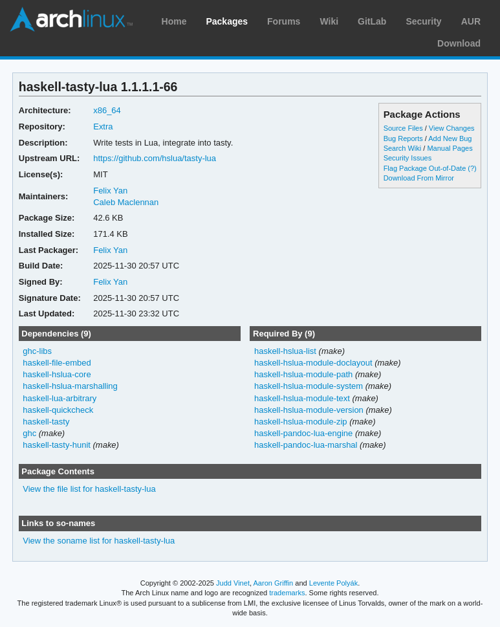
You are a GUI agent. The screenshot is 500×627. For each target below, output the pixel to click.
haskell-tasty (46, 421)
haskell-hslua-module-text (302, 398)
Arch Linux (71, 19)
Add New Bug (450, 138)
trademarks (287, 593)
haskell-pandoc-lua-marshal (306, 445)
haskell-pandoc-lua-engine (303, 433)
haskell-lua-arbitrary (59, 398)
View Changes (452, 128)
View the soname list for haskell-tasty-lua (99, 540)
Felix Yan (110, 190)
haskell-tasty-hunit (57, 445)
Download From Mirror (419, 178)
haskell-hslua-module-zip (300, 421)
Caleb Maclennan (125, 202)
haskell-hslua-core (57, 374)
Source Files (403, 128)
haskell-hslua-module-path (303, 374)
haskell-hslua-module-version (309, 410)
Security (423, 21)
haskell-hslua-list (285, 351)
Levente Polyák (333, 583)
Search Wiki (403, 148)
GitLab (372, 21)
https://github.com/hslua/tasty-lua (154, 158)
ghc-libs (37, 351)
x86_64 (107, 110)
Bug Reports (403, 138)
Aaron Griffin (273, 583)
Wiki (329, 21)
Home (174, 21)
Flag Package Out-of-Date (425, 168)
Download (459, 43)
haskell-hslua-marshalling (70, 386)
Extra (103, 126)
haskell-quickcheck (58, 410)
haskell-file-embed (57, 363)
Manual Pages (449, 148)
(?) (472, 168)
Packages (227, 21)
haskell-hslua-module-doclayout (313, 363)
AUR (471, 21)
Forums (283, 21)
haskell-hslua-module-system (308, 386)
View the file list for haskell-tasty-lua (89, 489)
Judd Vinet (233, 583)
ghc (29, 433)
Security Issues (407, 158)
